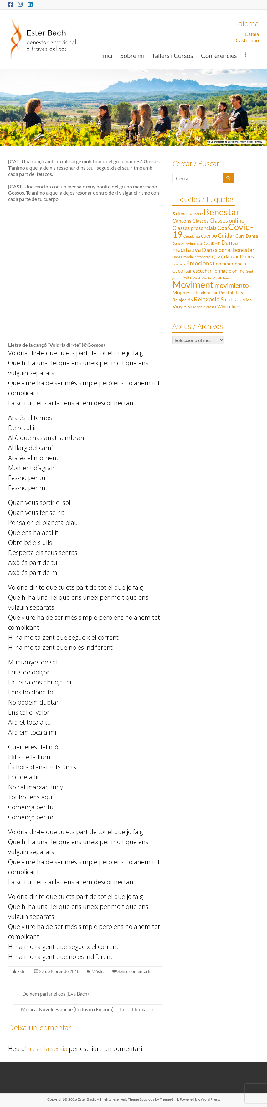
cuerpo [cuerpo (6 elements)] (209, 235)
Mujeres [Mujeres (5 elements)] (181, 292)
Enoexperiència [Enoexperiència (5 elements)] (229, 263)
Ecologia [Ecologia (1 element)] (178, 264)
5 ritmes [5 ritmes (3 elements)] (180, 213)
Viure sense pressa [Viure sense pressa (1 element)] (202, 307)
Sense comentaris (134, 971)
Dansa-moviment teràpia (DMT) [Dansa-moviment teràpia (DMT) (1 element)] (196, 243)
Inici (106, 55)
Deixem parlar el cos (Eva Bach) (52, 994)
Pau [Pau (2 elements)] (214, 292)
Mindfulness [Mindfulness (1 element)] (221, 278)
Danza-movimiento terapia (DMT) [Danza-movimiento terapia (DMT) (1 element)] (197, 257)
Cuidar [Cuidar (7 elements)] (226, 235)
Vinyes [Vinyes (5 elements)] (179, 306)
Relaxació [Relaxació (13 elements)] (207, 299)
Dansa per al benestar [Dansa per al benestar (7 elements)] (228, 250)
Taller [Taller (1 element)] (237, 300)
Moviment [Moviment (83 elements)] (192, 284)
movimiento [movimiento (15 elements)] (231, 285)
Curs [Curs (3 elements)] (240, 235)
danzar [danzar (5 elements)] (231, 256)
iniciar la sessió (46, 1048)
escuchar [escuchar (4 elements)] (202, 271)
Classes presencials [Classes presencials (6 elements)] (194, 228)
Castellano (247, 40)
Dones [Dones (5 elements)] (247, 256)
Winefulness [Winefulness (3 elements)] (229, 306)
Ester (22, 971)
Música (98, 971)
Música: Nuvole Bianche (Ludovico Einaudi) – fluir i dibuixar (87, 1009)
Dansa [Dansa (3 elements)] (252, 235)
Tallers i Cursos (172, 55)
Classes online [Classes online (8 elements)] (226, 220)
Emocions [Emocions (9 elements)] (199, 263)
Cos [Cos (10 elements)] (222, 227)
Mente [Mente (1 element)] (206, 278)
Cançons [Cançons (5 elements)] (181, 220)
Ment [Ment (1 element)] (196, 278)
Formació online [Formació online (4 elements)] (229, 271)
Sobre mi (132, 55)
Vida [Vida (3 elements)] (247, 299)
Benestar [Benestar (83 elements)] (221, 211)
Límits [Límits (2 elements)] (185, 277)
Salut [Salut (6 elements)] (226, 299)
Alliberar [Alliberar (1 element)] (196, 214)
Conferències (219, 55)
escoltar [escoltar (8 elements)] (182, 270)
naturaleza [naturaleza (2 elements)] (200, 292)
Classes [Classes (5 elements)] (200, 220)
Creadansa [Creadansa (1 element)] (191, 236)
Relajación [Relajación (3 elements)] (182, 299)
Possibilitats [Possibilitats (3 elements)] (231, 292)
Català (252, 34)
